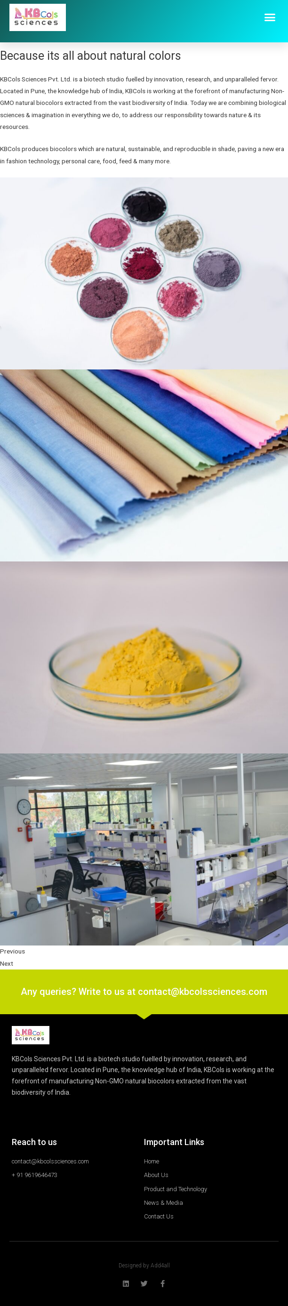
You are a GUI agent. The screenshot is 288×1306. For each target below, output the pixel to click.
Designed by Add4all (144, 1265)
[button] (270, 17)
